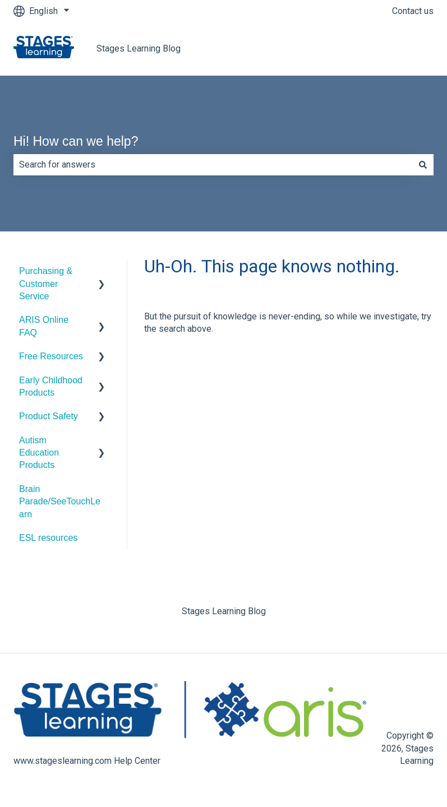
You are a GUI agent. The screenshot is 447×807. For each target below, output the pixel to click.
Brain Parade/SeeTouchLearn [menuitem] (59, 501)
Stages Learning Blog (138, 48)
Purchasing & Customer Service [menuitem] (45, 283)
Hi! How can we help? (75, 141)
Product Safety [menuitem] (48, 416)
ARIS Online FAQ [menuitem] (43, 326)
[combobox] (212, 164)
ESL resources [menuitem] (48, 537)
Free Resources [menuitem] (51, 356)
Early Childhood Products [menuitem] (50, 386)
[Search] (423, 164)
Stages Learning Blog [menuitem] (224, 611)
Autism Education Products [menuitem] (39, 452)
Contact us (413, 11)
